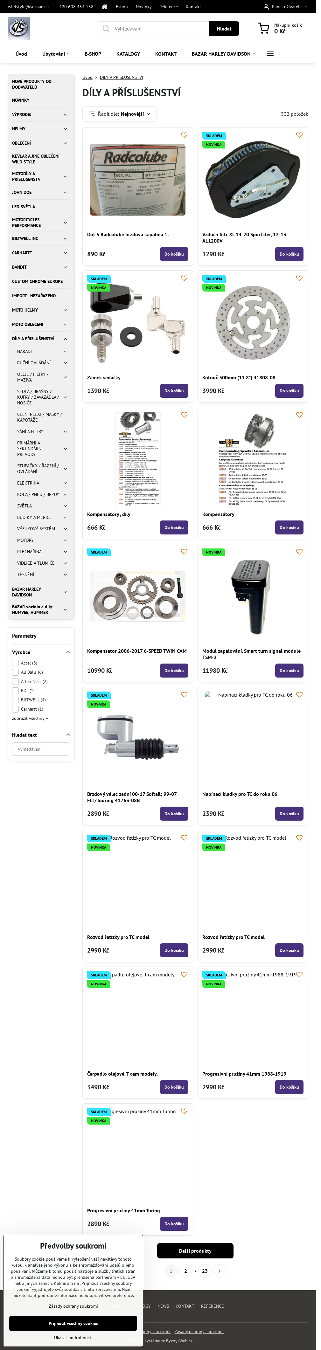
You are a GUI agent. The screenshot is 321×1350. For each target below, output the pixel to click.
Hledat (224, 28)
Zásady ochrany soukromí (199, 1331)
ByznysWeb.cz (179, 1341)
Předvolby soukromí (151, 1331)
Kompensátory (218, 514)
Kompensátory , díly (108, 514)
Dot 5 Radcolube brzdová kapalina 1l (128, 234)
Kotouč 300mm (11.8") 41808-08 (239, 377)
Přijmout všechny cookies (73, 1334)
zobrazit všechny (30, 718)
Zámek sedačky (104, 377)
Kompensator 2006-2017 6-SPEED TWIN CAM (137, 651)
